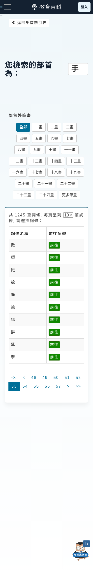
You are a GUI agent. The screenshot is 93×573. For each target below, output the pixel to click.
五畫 (38, 138)
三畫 (69, 127)
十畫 (52, 150)
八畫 (21, 150)
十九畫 (75, 172)
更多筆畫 (69, 195)
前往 (54, 245)
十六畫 (17, 172)
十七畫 (36, 172)
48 (34, 377)
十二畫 (17, 161)
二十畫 (23, 183)
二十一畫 (44, 183)
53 (14, 386)
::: (2, 15)
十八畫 (56, 172)
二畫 (54, 127)
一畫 (38, 127)
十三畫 (36, 161)
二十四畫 (46, 195)
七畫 (69, 138)
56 (47, 386)
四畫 (23, 138)
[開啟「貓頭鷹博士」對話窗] (80, 551)
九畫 (37, 150)
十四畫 (56, 161)
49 (45, 377)
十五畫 (75, 161)
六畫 (54, 138)
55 (36, 386)
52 (78, 377)
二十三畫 (23, 195)
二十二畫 (67, 183)
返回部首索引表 (29, 23)
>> (78, 386)
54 (25, 386)
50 (56, 377)
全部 (23, 127)
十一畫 (69, 150)
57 (58, 386)
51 (67, 377)
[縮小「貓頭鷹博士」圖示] (86, 543)
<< (14, 377)
